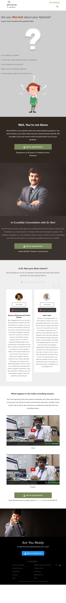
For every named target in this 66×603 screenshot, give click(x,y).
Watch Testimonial (19, 310)
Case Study (19, 304)
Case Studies (16, 571)
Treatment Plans (38, 568)
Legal (13, 578)
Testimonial (37, 571)
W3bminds (45, 581)
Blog (35, 578)
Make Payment (38, 575)
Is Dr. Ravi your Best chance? (33, 268)
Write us (38, 500)
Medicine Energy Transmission (42, 565)
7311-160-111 (11, 7)
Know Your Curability (18, 565)
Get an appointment (33, 146)
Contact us (15, 575)
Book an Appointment (55, 2)
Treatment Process (17, 568)
